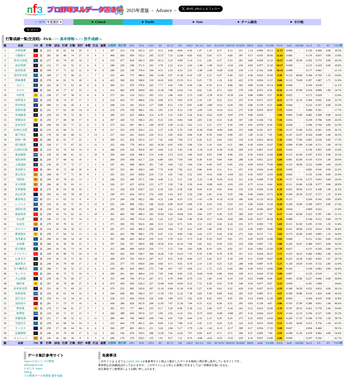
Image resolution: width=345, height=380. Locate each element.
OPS (131, 45)
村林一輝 (20, 139)
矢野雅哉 (20, 189)
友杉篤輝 (20, 65)
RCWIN (219, 45)
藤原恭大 (20, 263)
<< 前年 (40, 22)
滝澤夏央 (20, 238)
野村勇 (20, 308)
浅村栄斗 (20, 303)
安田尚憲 (20, 110)
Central (100, 22)
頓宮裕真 (20, 70)
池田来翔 (20, 159)
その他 (298, 22)
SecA (309, 45)
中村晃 (20, 95)
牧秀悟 (20, 313)
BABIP (240, 45)
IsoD (260, 45)
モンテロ (20, 273)
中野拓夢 (20, 50)
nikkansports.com (33, 364)
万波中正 (20, 323)
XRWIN (230, 45)
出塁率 (112, 45)
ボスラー (20, 229)
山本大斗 (20, 258)
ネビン (20, 85)
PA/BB (270, 45)
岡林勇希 (20, 80)
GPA (151, 45)
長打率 (122, 45)
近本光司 (20, 124)
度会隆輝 (20, 154)
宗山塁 (20, 219)
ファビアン (20, 253)
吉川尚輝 (20, 184)
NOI (141, 45)
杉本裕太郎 (20, 288)
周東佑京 (20, 119)
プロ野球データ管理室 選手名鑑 (43, 375)
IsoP (289, 45)
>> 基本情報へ (67, 39)
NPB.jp (28, 372)
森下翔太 (20, 134)
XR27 (189, 45)
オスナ (20, 90)
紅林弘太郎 (20, 129)
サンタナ (20, 328)
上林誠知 (20, 164)
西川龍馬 (20, 144)
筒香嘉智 (20, 293)
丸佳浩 (20, 224)
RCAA (200, 45)
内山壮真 (20, 194)
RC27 (170, 45)
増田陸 (20, 179)
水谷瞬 (20, 243)
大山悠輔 (20, 278)
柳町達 (20, 283)
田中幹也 (20, 105)
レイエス (20, 204)
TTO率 (338, 45)
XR (180, 45)
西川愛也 (20, 248)
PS (328, 45)
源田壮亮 (20, 209)
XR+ (209, 45)
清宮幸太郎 (20, 75)
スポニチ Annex (33, 368)
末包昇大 (20, 169)
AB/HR (299, 45)
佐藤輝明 (20, 333)
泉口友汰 (20, 174)
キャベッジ (20, 338)
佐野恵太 (20, 100)
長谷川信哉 (20, 60)
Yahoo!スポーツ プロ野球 (39, 361)
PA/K (280, 45)
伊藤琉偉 (20, 318)
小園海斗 (20, 55)
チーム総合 (249, 22)
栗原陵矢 (20, 234)
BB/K (250, 45)
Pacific (149, 22)
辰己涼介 (20, 298)
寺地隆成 (20, 115)
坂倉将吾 (20, 214)
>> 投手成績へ (90, 39)
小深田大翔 (20, 149)
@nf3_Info (134, 361)
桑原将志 (20, 199)
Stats (199, 22)
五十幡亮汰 (20, 268)
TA (318, 45)
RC (160, 45)
